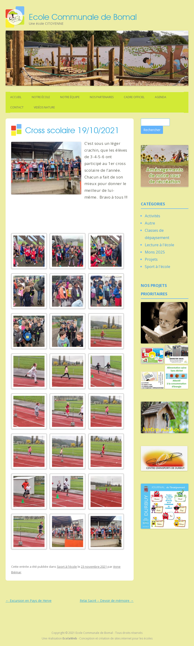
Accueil (15, 97)
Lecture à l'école (159, 244)
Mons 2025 (155, 252)
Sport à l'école (67, 566)
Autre (150, 223)
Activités (152, 215)
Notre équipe (70, 97)
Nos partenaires (102, 97)
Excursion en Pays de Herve (29, 600)
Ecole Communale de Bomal (83, 17)
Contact (17, 107)
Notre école (41, 97)
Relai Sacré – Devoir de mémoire (107, 600)
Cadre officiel (134, 97)
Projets (151, 259)
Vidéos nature (44, 107)
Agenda (160, 97)
